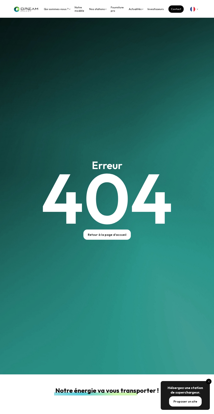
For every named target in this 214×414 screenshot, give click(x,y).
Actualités (135, 9)
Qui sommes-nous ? (56, 9)
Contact (176, 9)
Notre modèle (79, 9)
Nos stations (97, 9)
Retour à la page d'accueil (107, 235)
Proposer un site (185, 401)
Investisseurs (156, 9)
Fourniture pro (117, 9)
